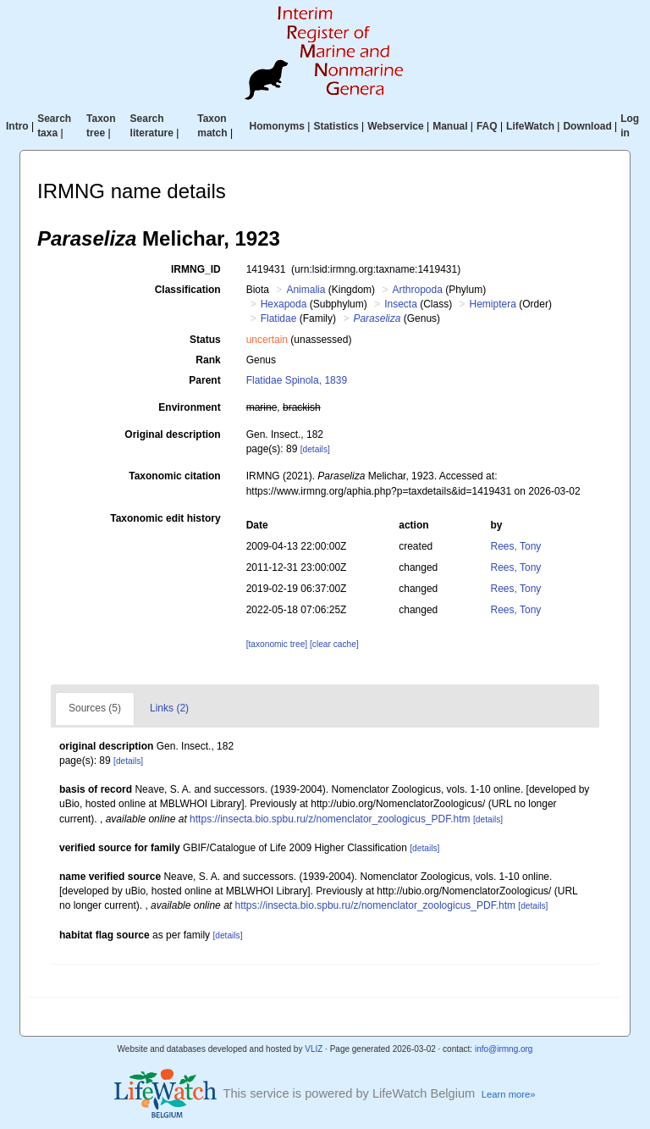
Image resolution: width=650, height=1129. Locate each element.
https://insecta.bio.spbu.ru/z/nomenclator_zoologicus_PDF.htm (330, 819)
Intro (17, 126)
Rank (208, 360)
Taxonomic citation (174, 476)
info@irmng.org (504, 1049)
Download (587, 126)
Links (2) (169, 708)
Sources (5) (95, 708)
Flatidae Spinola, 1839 (296, 380)
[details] (315, 449)
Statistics (335, 126)
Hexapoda (284, 304)
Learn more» (509, 1094)
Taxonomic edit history (165, 518)
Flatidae (279, 318)
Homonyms (277, 126)
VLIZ (313, 1049)
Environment (189, 407)
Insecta (400, 304)
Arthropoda (417, 290)
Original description (172, 434)
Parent (204, 380)
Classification (188, 290)
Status (205, 340)
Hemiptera (493, 304)
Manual (449, 126)
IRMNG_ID (196, 269)
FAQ (487, 126)
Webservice (395, 126)
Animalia (305, 290)
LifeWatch (530, 126)
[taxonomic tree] (276, 644)
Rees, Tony (516, 546)
